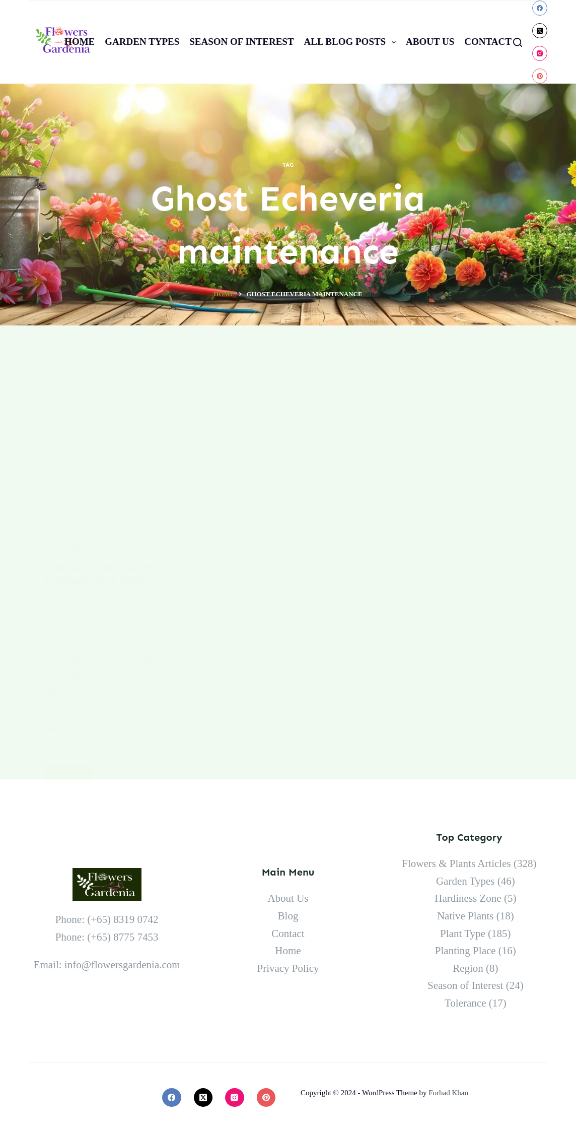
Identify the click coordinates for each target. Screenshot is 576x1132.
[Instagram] (539, 53)
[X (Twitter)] (539, 30)
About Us (430, 41)
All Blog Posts (352, 42)
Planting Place (465, 951)
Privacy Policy (288, 968)
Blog (288, 916)
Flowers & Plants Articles (456, 863)
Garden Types (142, 41)
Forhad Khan (448, 1093)
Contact (488, 41)
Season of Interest (241, 41)
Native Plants (465, 916)
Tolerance (465, 1003)
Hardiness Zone (468, 898)
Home (79, 41)
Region (468, 968)
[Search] (517, 42)
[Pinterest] (539, 76)
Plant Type (462, 933)
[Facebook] (539, 8)
